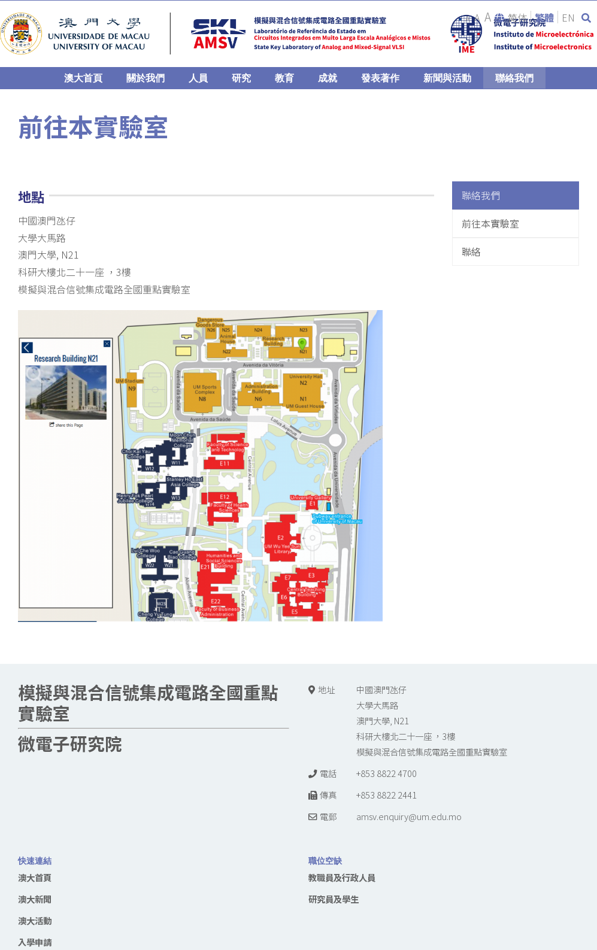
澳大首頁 (34, 877)
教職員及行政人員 (341, 877)
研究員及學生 (333, 899)
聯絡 (471, 251)
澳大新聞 (34, 899)
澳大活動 (34, 920)
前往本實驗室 (490, 223)
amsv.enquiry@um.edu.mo (409, 816)
